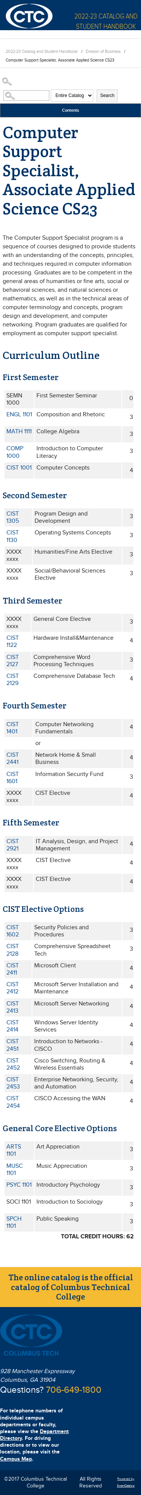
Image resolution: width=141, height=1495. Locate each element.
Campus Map (16, 1459)
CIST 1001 (19, 467)
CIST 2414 (12, 1026)
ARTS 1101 (13, 1150)
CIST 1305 (12, 517)
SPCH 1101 (13, 1222)
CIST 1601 (12, 778)
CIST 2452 (13, 1064)
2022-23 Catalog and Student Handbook (42, 51)
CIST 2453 (13, 1083)
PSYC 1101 (19, 1185)
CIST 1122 (12, 641)
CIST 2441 (12, 758)
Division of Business (103, 51)
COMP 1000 (14, 452)
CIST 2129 (12, 680)
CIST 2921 (12, 845)
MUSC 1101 (14, 1169)
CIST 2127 (12, 661)
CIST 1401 (12, 728)
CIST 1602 (12, 931)
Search (107, 95)
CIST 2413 (12, 1007)
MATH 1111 (19, 431)
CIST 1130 (12, 536)
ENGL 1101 (19, 414)
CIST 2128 (12, 950)
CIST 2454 (13, 1102)
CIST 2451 (12, 1045)
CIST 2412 (12, 988)
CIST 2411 (12, 969)
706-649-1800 (74, 1390)
